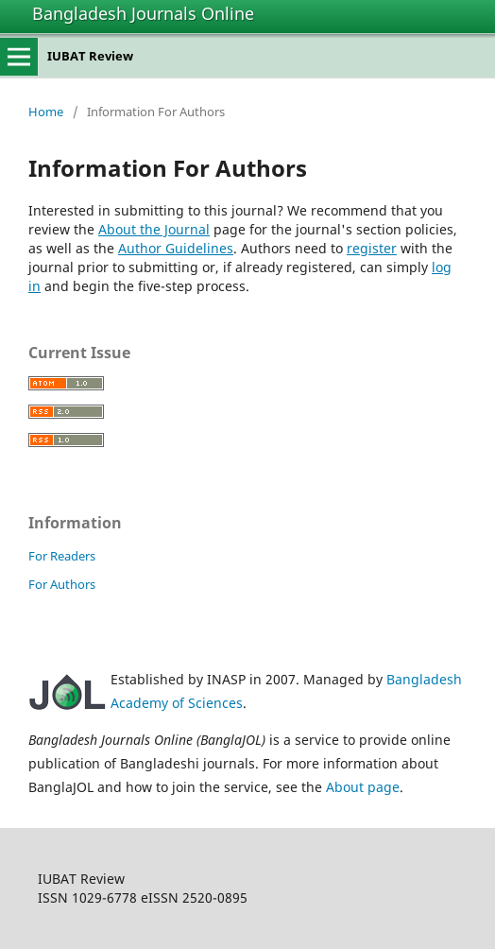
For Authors (61, 584)
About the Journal (154, 229)
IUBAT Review (90, 55)
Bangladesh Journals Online (143, 13)
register (372, 248)
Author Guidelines (175, 248)
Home (45, 111)
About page (363, 787)
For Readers (61, 555)
